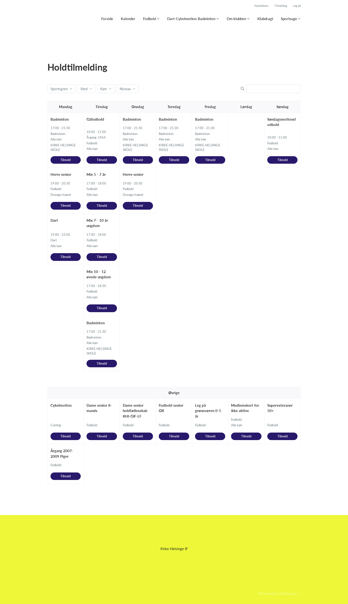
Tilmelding (281, 5)
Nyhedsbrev (261, 5)
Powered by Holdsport (277, 593)
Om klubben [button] (236, 18)
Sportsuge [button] (289, 18)
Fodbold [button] (149, 18)
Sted (83, 89)
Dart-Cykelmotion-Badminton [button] (191, 18)
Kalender (128, 18)
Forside (107, 18)
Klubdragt (265, 18)
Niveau (125, 89)
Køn (103, 89)
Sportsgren (59, 89)
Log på (297, 5)
